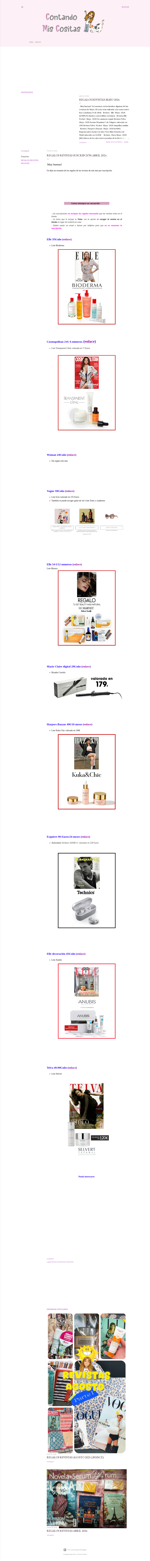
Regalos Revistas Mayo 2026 (99, 99)
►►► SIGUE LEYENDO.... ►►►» (117, 142)
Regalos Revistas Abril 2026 (67, 1531)
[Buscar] (125, 7)
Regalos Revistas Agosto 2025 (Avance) (75, 1457)
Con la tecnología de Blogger (75, 1549)
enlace (67, 239)
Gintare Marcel (82, 1554)
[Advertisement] (75, 69)
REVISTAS (25, 163)
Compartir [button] (82, 142)
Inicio (33, 42)
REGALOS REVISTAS (29, 160)
